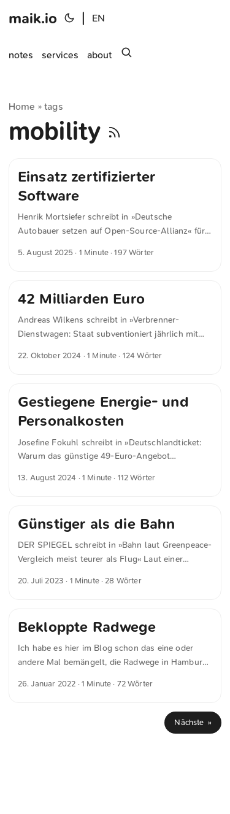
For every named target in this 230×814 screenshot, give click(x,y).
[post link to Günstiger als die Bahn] (115, 552)
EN (98, 18)
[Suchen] (126, 55)
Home (22, 106)
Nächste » (193, 722)
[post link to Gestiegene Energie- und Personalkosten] (115, 440)
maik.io (33, 18)
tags (53, 106)
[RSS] (114, 131)
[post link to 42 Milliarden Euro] (115, 327)
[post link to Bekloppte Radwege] (115, 655)
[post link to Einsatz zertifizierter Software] (115, 215)
